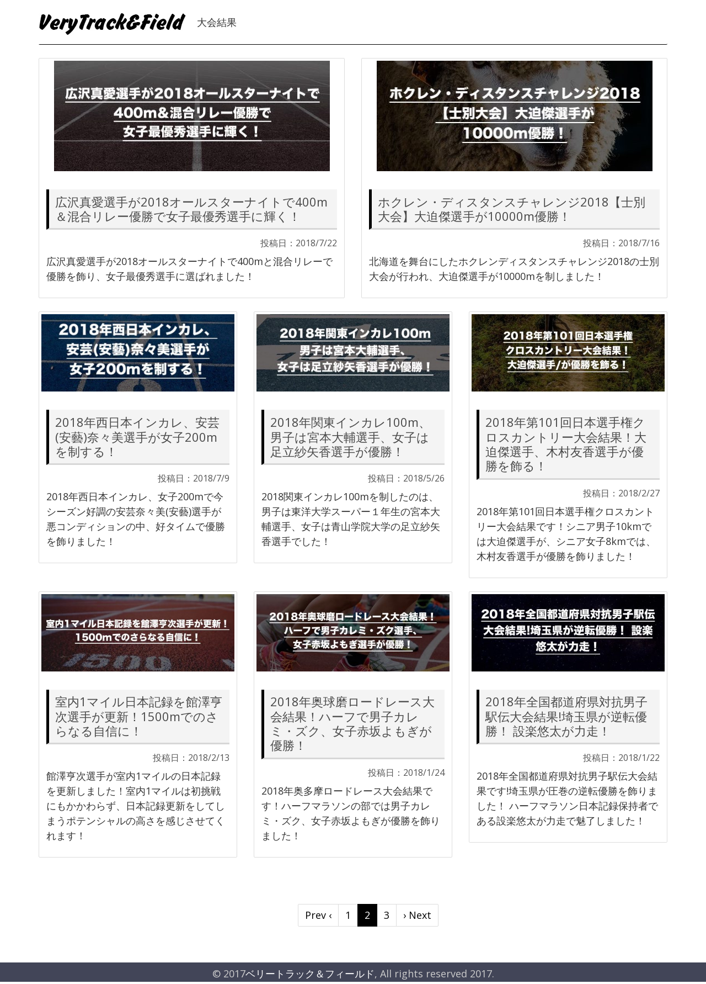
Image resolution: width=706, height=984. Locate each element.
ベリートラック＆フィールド (310, 973)
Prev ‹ (318, 915)
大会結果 (217, 22)
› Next (417, 915)
